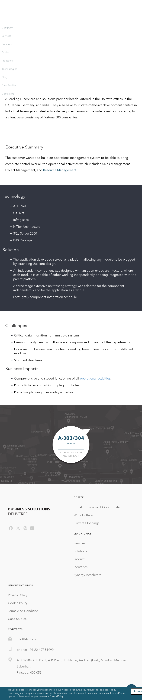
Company (7, 28)
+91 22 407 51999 (41, 650)
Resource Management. (60, 170)
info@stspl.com (27, 639)
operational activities (95, 378)
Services (6, 36)
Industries (7, 61)
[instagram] (25, 528)
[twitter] (18, 528)
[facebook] (11, 528)
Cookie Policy (18, 603)
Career (79, 497)
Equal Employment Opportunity (97, 507)
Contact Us (8, 94)
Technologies (9, 69)
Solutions (7, 44)
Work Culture (83, 515)
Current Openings (86, 523)
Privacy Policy (17, 595)
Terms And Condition (23, 611)
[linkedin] (32, 528)
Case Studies (9, 85)
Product (6, 52)
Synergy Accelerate (87, 575)
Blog (4, 77)
